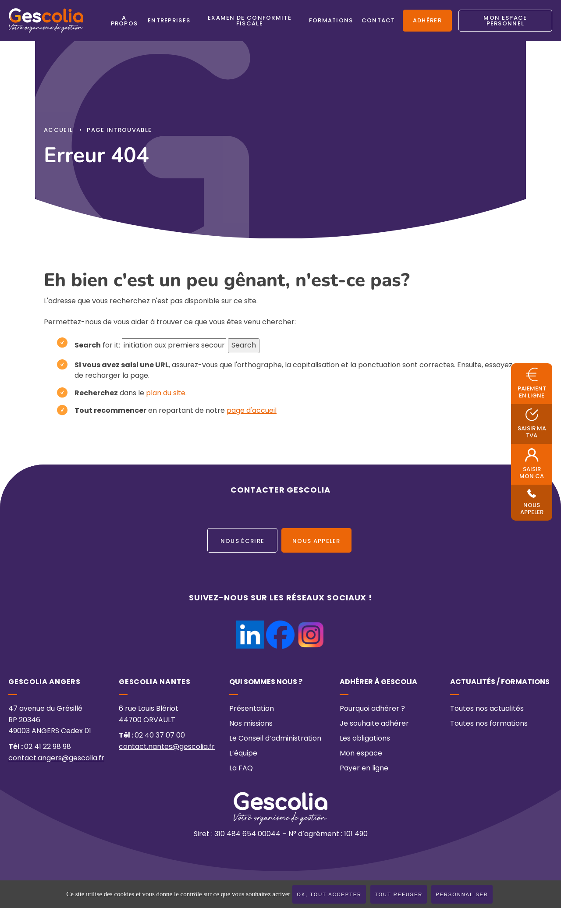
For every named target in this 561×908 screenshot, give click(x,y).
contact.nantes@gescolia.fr (167, 747)
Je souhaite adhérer (374, 724)
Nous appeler (316, 541)
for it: (97, 345)
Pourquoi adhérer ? (372, 709)
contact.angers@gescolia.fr (56, 758)
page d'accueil (252, 411)
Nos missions (251, 724)
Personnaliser (462, 894)
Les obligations (365, 739)
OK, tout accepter (329, 894)
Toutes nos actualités (487, 709)
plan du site (165, 393)
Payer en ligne (364, 768)
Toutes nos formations (489, 724)
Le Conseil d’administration (275, 739)
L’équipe (243, 753)
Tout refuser (399, 894)
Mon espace (361, 753)
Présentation (251, 709)
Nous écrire (242, 541)
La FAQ (241, 768)
